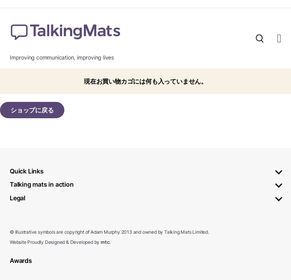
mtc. (105, 242)
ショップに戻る (32, 110)
